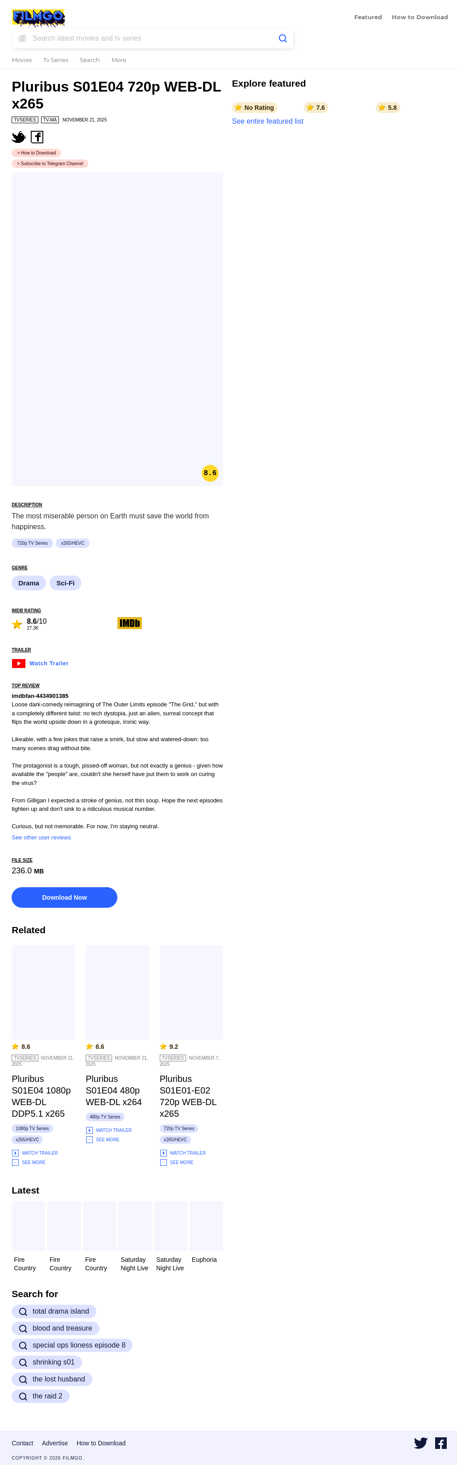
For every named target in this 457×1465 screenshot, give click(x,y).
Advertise (55, 1443)
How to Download (420, 18)
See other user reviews (41, 837)
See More (29, 1162)
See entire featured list (267, 121)
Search (90, 60)
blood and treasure (55, 1328)
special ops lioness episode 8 (72, 1345)
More (119, 60)
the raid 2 (40, 1396)
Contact (22, 1443)
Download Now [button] (64, 897)
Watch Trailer (40, 662)
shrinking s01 (47, 1362)
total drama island (54, 1311)
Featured (368, 18)
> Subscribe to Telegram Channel (50, 163)
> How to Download (36, 152)
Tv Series (55, 60)
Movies (22, 60)
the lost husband (52, 1379)
